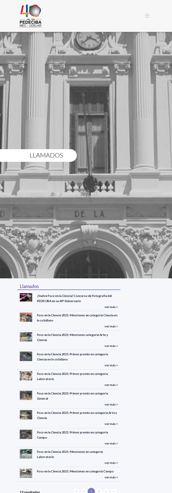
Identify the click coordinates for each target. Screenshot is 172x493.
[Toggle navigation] (147, 16)
